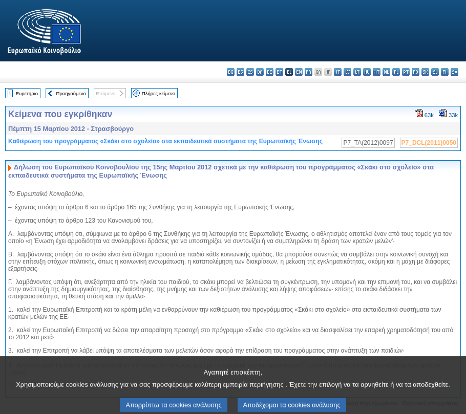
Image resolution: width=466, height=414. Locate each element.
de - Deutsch (269, 72)
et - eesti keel (279, 72)
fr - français (308, 72)
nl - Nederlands (386, 72)
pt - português (406, 72)
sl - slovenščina (435, 72)
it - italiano (338, 72)
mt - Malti (376, 72)
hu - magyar (367, 72)
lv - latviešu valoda (347, 72)
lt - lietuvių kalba (357, 72)
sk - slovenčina (425, 72)
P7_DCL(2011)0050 (428, 142)
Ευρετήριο (27, 93)
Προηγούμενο (71, 93)
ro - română (415, 72)
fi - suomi (445, 72)
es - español (240, 72)
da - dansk (260, 72)
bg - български (231, 72)
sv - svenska (454, 72)
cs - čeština (250, 72)
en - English (299, 72)
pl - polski (396, 72)
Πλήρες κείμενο (158, 93)
